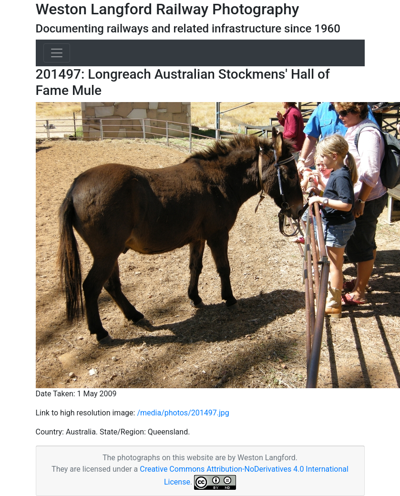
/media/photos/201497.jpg (183, 412)
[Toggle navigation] (56, 52)
